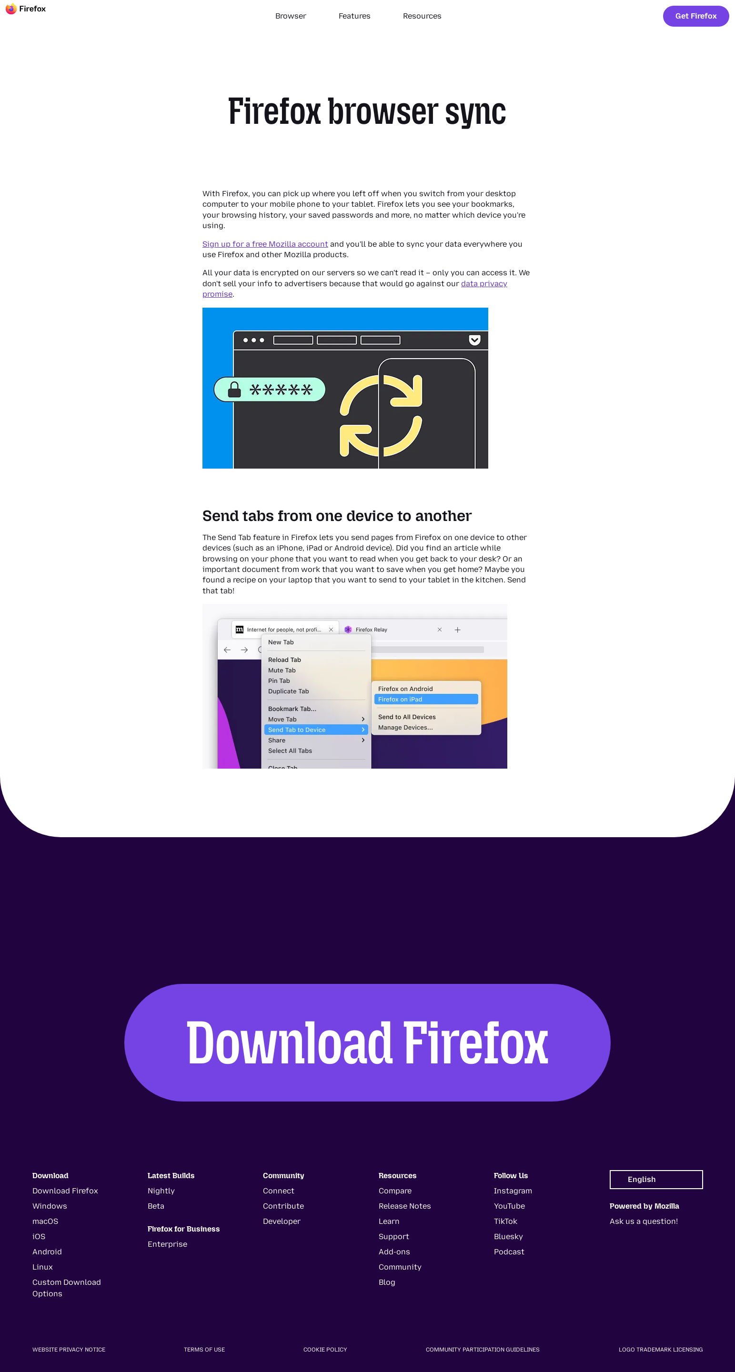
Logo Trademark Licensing (661, 1349)
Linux (42, 1267)
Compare (395, 1190)
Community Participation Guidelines (483, 1349)
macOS (45, 1221)
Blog (387, 1282)
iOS (38, 1236)
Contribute (283, 1206)
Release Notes (405, 1206)
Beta (156, 1206)
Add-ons (394, 1251)
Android (47, 1251)
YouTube (509, 1206)
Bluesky (508, 1236)
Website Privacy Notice (68, 1349)
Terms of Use (204, 1349)
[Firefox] (34, 16)
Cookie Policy (325, 1349)
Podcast (509, 1251)
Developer (282, 1221)
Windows (49, 1206)
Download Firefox (367, 1042)
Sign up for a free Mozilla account (265, 244)
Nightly (161, 1190)
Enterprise (167, 1244)
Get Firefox (696, 15)
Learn (389, 1221)
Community (400, 1267)
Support (394, 1236)
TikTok (505, 1221)
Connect (278, 1190)
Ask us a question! (644, 1221)
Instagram (513, 1190)
